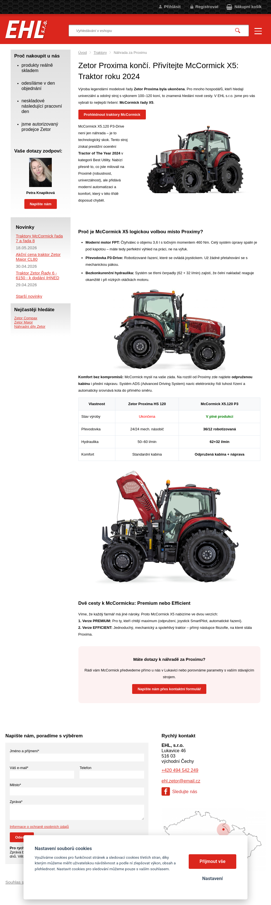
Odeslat (22, 837)
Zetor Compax (25, 318)
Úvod (82, 52)
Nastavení (212, 878)
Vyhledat (237, 31)
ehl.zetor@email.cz (181, 780)
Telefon (85, 768)
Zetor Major (23, 322)
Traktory (100, 52)
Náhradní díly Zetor (29, 326)
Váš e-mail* (19, 768)
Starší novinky (29, 296)
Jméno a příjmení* (24, 751)
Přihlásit (172, 6)
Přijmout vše (213, 861)
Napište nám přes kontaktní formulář (169, 689)
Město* (15, 785)
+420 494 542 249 (180, 770)
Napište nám (40, 204)
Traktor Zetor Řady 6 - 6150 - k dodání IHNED (37, 275)
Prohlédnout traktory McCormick (112, 114)
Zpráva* (16, 802)
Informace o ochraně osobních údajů (39, 827)
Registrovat (207, 6)
